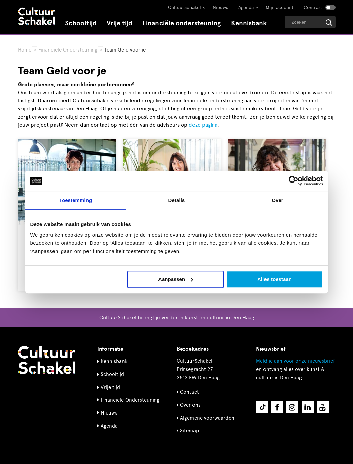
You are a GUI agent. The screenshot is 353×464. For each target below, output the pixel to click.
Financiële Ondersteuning (67, 50)
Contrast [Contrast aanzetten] (313, 7)
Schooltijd (81, 23)
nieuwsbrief (295, 361)
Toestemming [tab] (75, 200)
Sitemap (189, 431)
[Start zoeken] (329, 22)
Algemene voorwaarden (207, 418)
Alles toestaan (274, 279)
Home (24, 50)
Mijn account (279, 7)
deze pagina (203, 125)
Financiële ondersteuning (181, 23)
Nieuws (220, 7)
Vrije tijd (119, 23)
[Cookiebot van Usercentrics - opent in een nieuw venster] (293, 181)
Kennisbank (249, 23)
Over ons (190, 405)
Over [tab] (277, 200)
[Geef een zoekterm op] (310, 22)
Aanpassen (175, 279)
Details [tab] (176, 200)
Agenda (246, 7)
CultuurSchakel (184, 7)
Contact (189, 392)
